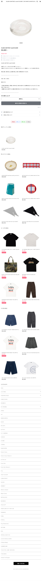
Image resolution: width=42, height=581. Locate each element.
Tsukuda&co (4, 553)
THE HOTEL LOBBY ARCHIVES (8, 550)
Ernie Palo (3, 463)
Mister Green (4, 493)
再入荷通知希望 (36, 579)
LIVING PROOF (4, 478)
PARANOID (3, 512)
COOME (2, 440)
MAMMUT (3, 486)
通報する (39, 107)
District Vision (4, 452)
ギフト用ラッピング (5, 95)
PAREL (2, 516)
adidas (2, 410)
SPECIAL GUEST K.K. (5, 534)
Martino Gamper (4, 489)
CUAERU (3, 444)
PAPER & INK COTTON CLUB (7, 508)
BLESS (2, 421)
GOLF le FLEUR (4, 474)
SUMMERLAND (4, 546)
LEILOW (2, 482)
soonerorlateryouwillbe (6, 538)
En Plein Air (3, 459)
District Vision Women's (6, 455)
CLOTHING (3, 391)
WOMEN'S (3, 403)
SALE (2, 388)
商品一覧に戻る (21, 563)
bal (1, 414)
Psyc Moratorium (5, 523)
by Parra (3, 429)
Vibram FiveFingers (5, 557)
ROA (2, 531)
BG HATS (3, 425)
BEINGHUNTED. (4, 418)
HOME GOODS (4, 399)
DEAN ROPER (4, 448)
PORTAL (3, 519)
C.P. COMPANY (4, 433)
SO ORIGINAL (4, 406)
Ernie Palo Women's (5, 467)
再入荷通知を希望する (21, 103)
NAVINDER (3, 501)
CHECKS (3, 437)
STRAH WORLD (4, 542)
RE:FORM (3, 527)
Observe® (3, 504)
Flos (2, 470)
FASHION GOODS (5, 395)
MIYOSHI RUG (4, 497)
